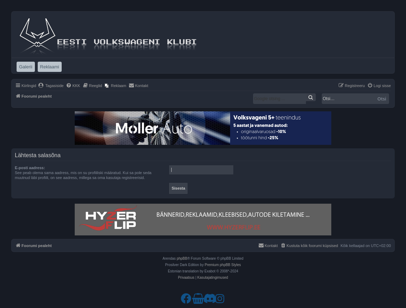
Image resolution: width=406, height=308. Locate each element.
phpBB (182, 258)
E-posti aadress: (30, 168)
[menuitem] (51, 85)
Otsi (381, 99)
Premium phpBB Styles (223, 265)
